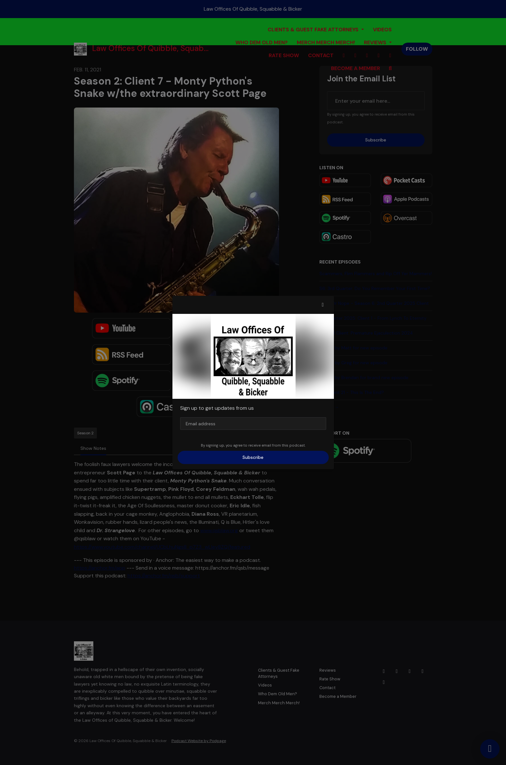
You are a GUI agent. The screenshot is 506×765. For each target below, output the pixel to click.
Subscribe (253, 457)
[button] (323, 305)
